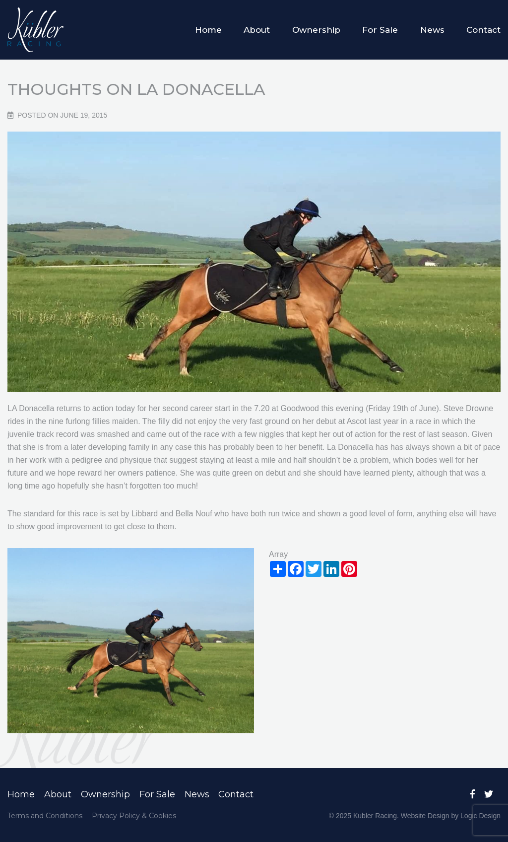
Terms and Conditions (44, 815)
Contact (483, 30)
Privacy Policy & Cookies (134, 815)
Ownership (316, 30)
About (257, 30)
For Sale (380, 30)
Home (208, 30)
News (432, 30)
